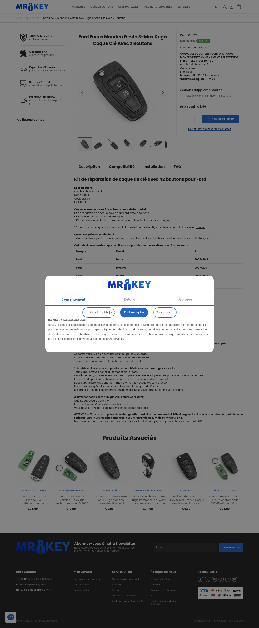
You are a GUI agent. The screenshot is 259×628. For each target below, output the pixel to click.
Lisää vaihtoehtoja (98, 312)
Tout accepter (134, 312)
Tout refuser (165, 312)
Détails (129, 299)
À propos (186, 299)
